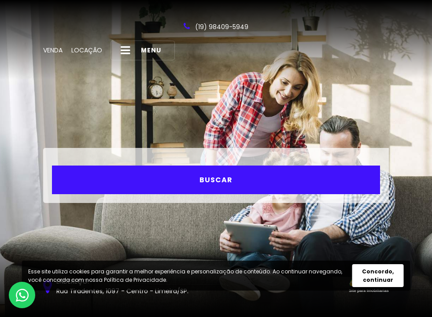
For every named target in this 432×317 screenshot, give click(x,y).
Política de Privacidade (135, 280)
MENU (141, 50)
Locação (86, 50)
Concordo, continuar (378, 276)
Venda (53, 50)
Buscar (216, 180)
